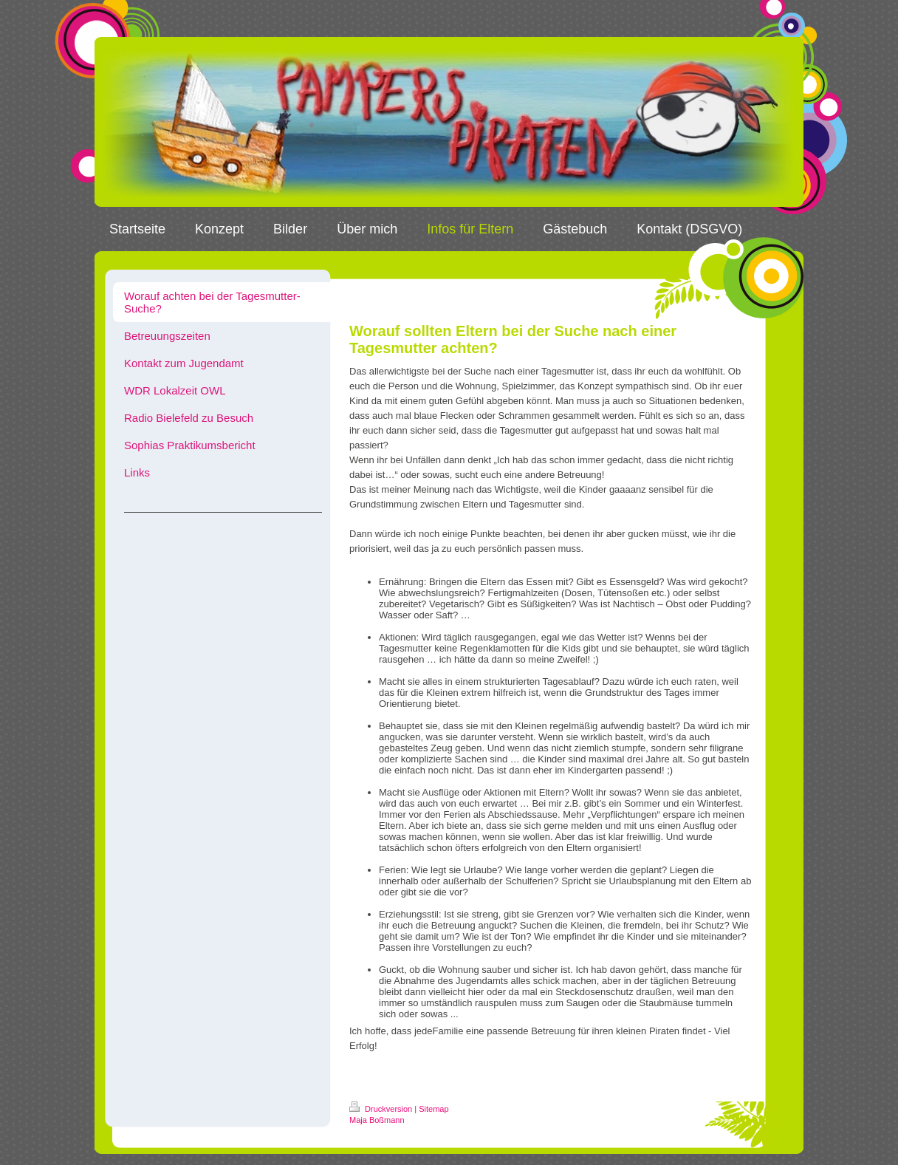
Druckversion (381, 1108)
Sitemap (433, 1108)
